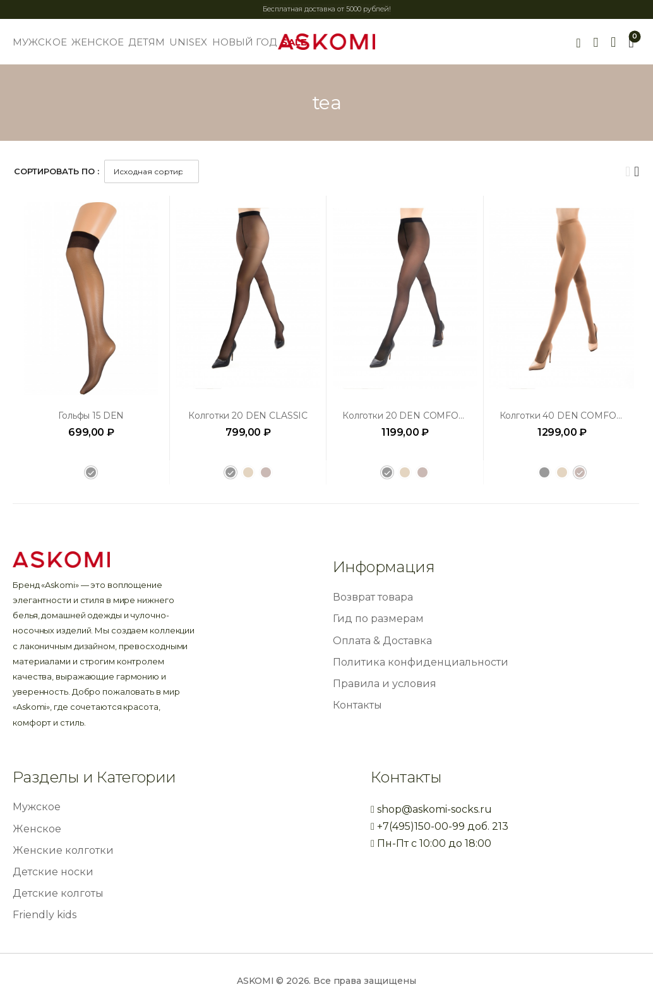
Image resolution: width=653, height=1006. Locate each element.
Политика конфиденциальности (420, 662)
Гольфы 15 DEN (91, 415)
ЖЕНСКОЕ (97, 42)
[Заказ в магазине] (151, 171)
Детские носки (53, 872)
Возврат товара (373, 597)
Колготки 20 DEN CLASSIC (248, 415)
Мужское (37, 807)
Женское (37, 829)
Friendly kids (44, 915)
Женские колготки (63, 850)
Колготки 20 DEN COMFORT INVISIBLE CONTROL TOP (466, 415)
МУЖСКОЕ (40, 42)
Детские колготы (58, 893)
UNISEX (188, 42)
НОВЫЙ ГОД (244, 42)
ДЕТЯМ (146, 42)
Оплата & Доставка (382, 641)
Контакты (357, 705)
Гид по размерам (378, 619)
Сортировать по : (56, 171)
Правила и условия (384, 684)
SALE (293, 42)
